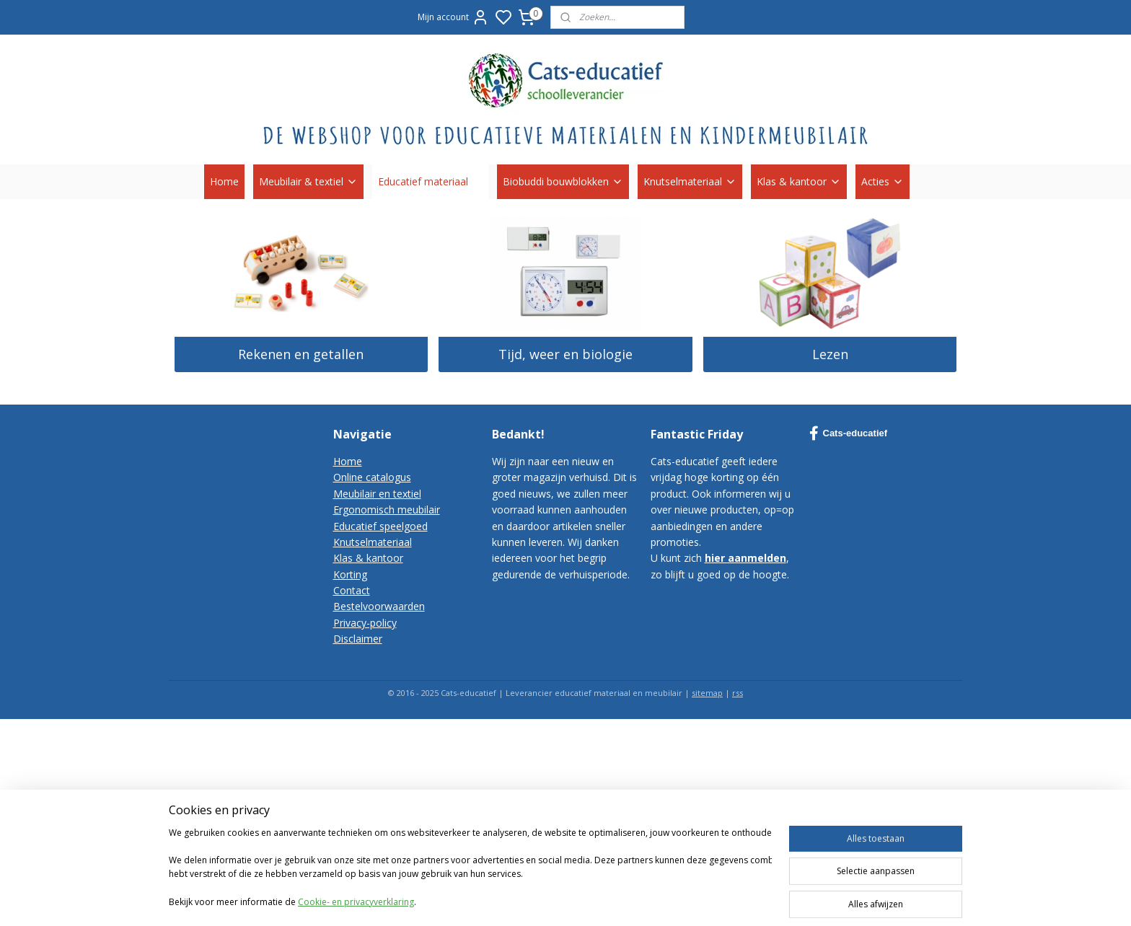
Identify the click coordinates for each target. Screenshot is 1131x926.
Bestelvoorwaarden (379, 606)
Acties (882, 181)
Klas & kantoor (799, 181)
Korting (350, 574)
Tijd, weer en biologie (565, 354)
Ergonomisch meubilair (386, 509)
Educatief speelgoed (380, 526)
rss (737, 692)
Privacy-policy (365, 623)
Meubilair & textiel (308, 181)
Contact (351, 590)
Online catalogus (372, 477)
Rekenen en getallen (301, 354)
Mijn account (453, 17)
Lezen (830, 354)
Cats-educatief (848, 433)
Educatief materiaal (430, 181)
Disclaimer (357, 638)
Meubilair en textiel (377, 494)
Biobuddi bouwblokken (563, 181)
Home (224, 181)
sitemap (707, 692)
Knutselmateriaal (689, 181)
